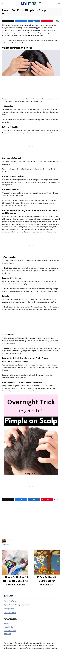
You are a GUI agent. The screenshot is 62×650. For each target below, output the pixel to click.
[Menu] (2, 4)
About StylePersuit (10, 601)
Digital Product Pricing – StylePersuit (17, 605)
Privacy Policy (9, 609)
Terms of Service (10, 612)
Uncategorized (5, 544)
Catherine (11, 540)
